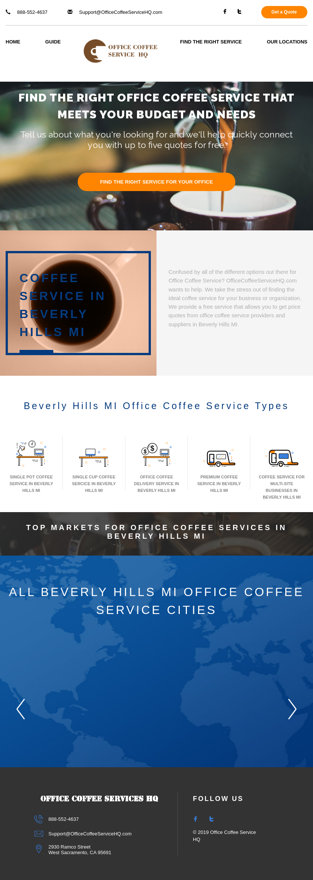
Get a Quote (284, 12)
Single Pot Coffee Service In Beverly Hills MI (31, 466)
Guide (53, 42)
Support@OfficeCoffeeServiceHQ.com (115, 12)
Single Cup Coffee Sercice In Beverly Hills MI (94, 466)
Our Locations (287, 42)
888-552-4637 (27, 12)
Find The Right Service (211, 42)
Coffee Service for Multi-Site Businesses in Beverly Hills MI (282, 469)
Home (13, 42)
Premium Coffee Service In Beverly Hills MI (219, 466)
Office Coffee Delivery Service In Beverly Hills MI (156, 466)
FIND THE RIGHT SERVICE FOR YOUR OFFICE (156, 182)
